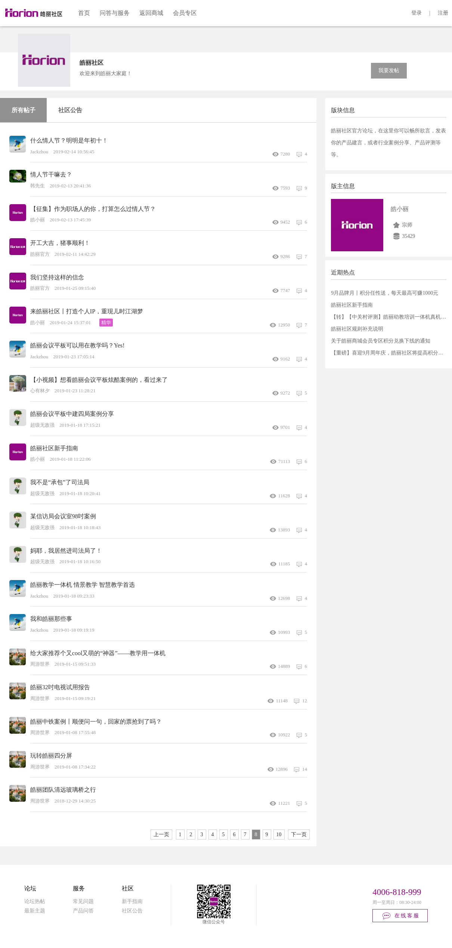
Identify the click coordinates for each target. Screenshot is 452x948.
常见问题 (83, 901)
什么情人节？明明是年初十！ (69, 140)
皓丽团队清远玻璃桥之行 (63, 789)
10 (279, 834)
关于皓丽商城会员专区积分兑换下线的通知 (380, 341)
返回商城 (151, 13)
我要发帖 (388, 70)
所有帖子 (23, 110)
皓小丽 (400, 209)
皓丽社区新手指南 (54, 448)
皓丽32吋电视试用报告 (60, 687)
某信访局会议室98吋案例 (63, 516)
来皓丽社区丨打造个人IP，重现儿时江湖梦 (86, 311)
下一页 (299, 834)
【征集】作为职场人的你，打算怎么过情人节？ (93, 209)
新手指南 (132, 901)
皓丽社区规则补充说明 (357, 329)
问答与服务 (115, 13)
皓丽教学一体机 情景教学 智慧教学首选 (82, 585)
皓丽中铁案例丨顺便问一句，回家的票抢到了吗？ (96, 721)
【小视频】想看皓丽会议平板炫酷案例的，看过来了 (99, 380)
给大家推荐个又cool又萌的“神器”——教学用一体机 (97, 653)
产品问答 (83, 911)
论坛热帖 (34, 901)
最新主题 (34, 911)
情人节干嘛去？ (51, 174)
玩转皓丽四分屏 (51, 755)
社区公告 (70, 110)
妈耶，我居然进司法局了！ (66, 550)
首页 (84, 13)
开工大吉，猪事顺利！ (60, 243)
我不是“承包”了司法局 (59, 482)
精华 (106, 322)
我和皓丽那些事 (51, 619)
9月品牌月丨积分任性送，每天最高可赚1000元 (384, 293)
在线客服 (400, 916)
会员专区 (185, 13)
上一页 (161, 834)
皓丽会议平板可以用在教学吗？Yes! (77, 345)
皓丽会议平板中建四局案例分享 (72, 414)
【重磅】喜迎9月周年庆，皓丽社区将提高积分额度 (390, 353)
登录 (416, 13)
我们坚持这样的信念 (57, 277)
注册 (443, 13)
